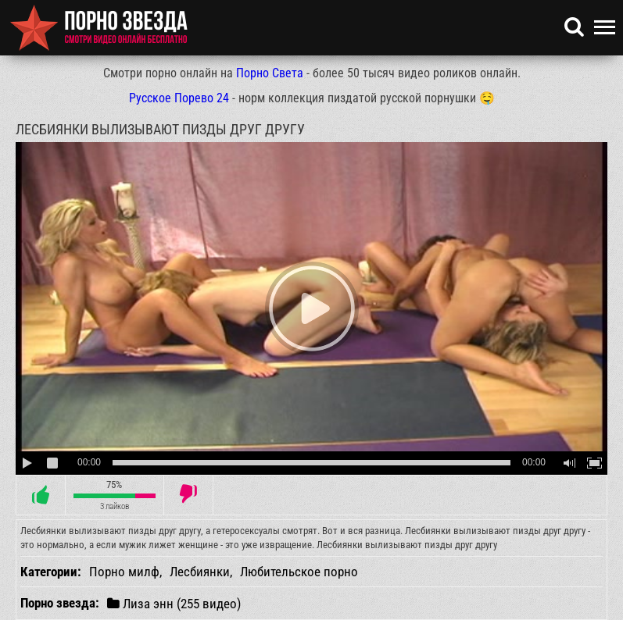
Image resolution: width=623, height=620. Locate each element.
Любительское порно (299, 571)
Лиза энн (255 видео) (174, 603)
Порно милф (124, 571)
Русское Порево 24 (179, 98)
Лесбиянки (200, 571)
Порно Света (269, 73)
